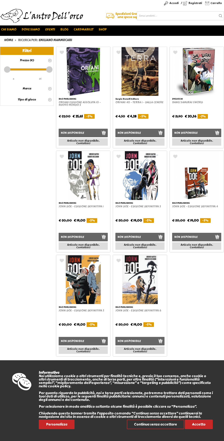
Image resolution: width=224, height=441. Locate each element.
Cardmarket (83, 29)
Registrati (195, 3)
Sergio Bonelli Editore (127, 98)
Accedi (174, 3)
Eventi (50, 29)
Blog (64, 29)
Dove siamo (31, 29)
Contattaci (83, 143)
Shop (102, 29)
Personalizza (56, 424)
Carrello (216, 3)
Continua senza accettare (155, 424)
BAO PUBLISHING (67, 98)
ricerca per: (45, 40)
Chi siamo (8, 29)
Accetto (199, 424)
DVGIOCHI (177, 98)
